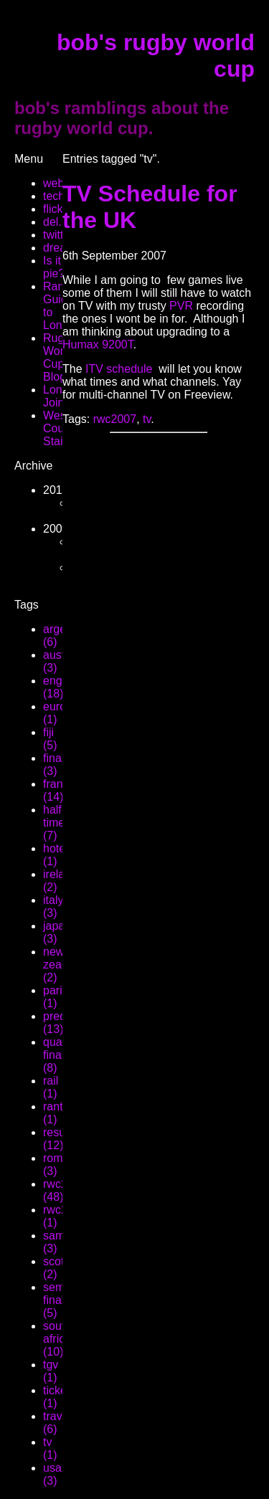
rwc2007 (114, 419)
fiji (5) (50, 738)
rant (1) (53, 1113)
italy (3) (53, 906)
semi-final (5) (57, 1300)
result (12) (57, 1138)
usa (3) (52, 1474)
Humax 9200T (97, 344)
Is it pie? (54, 267)
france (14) (59, 790)
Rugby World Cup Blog (59, 357)
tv (147, 419)
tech (54, 196)
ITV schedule (118, 369)
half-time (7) (54, 823)
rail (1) (50, 1087)
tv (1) (50, 1448)
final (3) (53, 764)
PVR (181, 306)
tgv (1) (50, 1371)
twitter (58, 235)
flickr (55, 209)
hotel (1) (55, 854)
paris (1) (55, 996)
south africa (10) (57, 1339)
